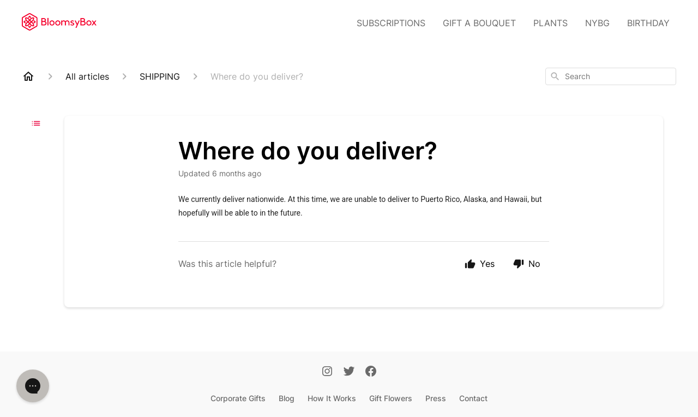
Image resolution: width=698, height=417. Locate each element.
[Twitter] (349, 372)
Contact (473, 398)
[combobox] (610, 76)
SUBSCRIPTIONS (391, 22)
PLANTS (550, 22)
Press (435, 398)
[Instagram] (327, 372)
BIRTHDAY (648, 22)
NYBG (597, 22)
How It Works (332, 398)
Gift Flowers (390, 398)
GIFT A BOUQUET (479, 22)
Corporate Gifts (238, 398)
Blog (286, 398)
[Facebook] (370, 372)
